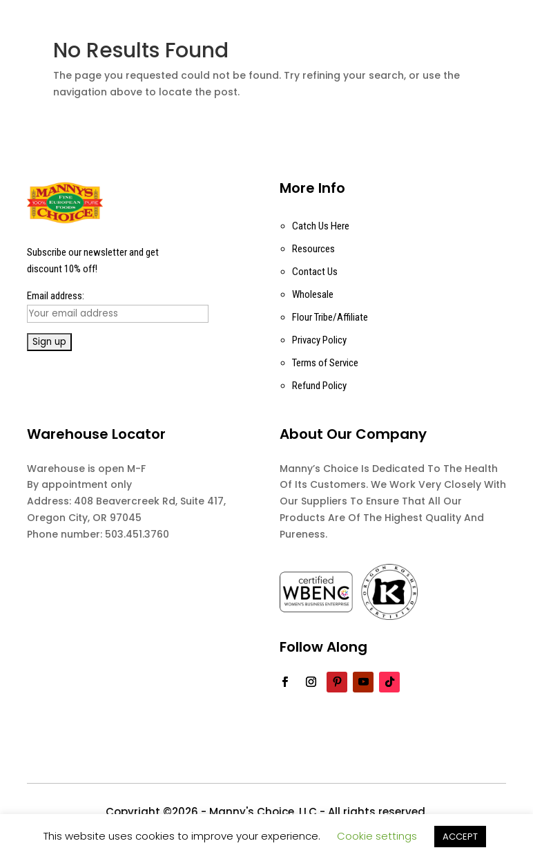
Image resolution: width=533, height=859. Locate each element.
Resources (313, 249)
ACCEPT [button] (460, 836)
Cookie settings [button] (377, 836)
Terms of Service (325, 363)
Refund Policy (319, 385)
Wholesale (312, 294)
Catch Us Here (320, 226)
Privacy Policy (319, 340)
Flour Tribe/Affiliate (330, 317)
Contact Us (315, 271)
